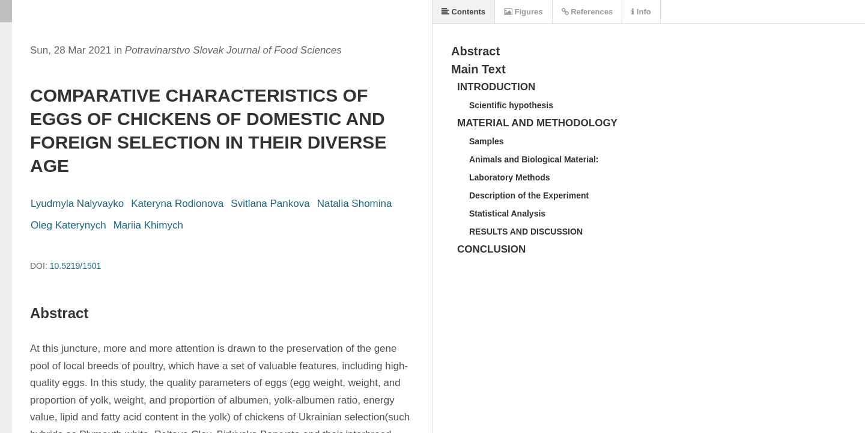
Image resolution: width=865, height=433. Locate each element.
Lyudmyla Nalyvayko (77, 203)
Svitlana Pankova (270, 203)
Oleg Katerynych (68, 225)
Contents (463, 11)
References (587, 11)
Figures (523, 11)
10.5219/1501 (76, 266)
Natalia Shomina (354, 203)
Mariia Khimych (148, 225)
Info (641, 11)
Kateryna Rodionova (177, 203)
